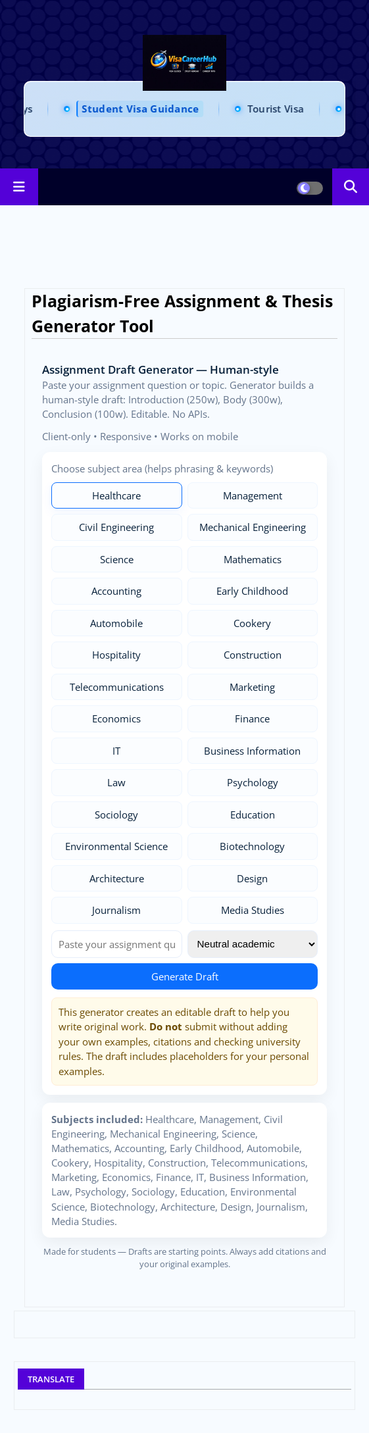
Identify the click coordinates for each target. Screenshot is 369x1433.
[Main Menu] (19, 186)
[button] (350, 186)
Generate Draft (184, 976)
